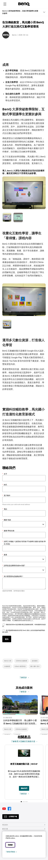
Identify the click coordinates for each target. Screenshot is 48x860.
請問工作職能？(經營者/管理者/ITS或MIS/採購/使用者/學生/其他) (24, 542)
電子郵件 (6, 495)
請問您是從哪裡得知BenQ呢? (13, 565)
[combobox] (24, 524)
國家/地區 (6, 520)
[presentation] (20, 598)
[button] (21, 801)
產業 (4, 555)
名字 (4, 474)
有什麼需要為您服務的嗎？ (12, 576)
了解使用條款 (11, 852)
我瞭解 (10, 845)
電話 (4, 509)
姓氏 (4, 485)
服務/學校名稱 (8, 531)
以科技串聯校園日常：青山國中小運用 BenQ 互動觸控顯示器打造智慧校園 (20, 722)
